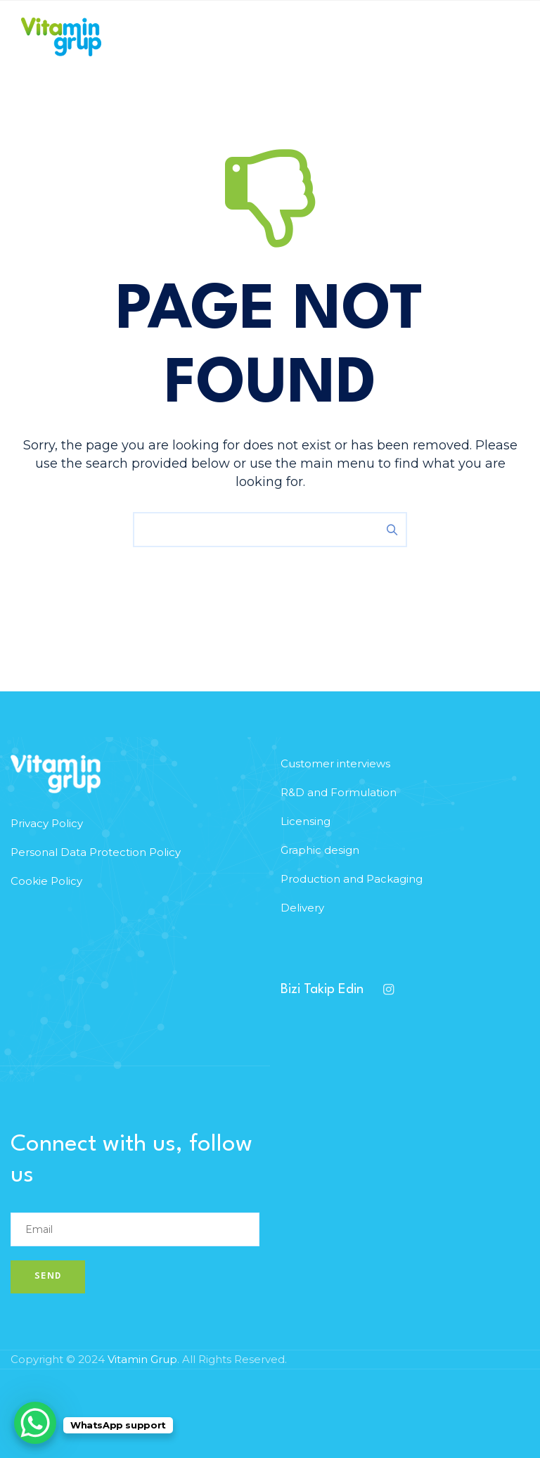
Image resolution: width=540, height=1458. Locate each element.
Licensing (305, 821)
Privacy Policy (47, 823)
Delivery (302, 907)
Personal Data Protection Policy (96, 852)
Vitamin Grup (142, 1359)
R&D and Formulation (339, 792)
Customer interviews (335, 763)
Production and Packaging (352, 878)
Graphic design (320, 850)
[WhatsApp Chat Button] (35, 1423)
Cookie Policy (46, 881)
